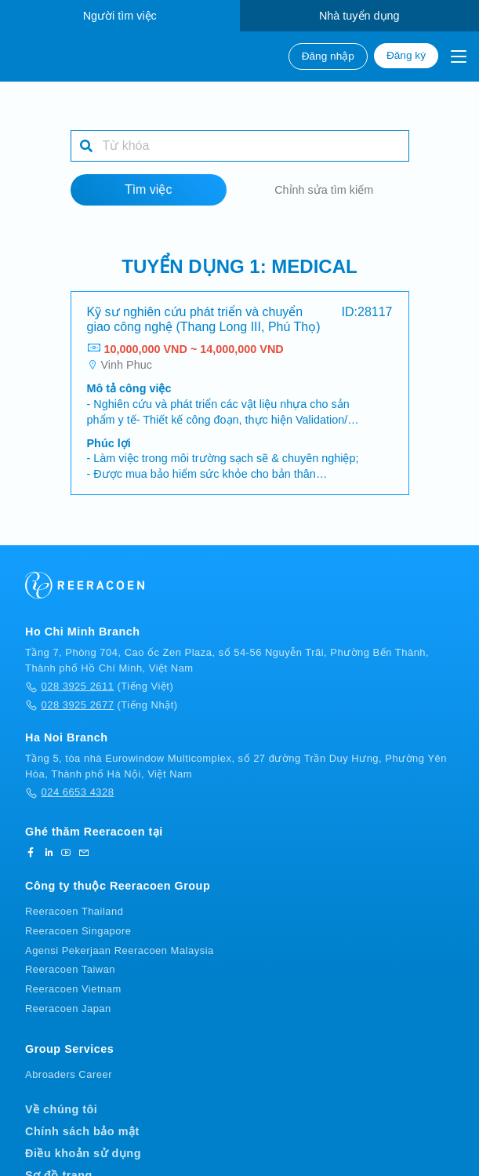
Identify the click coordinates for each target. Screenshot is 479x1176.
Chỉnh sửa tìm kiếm (323, 191)
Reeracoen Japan (68, 1010)
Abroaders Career (68, 1075)
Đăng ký (406, 55)
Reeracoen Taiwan (70, 971)
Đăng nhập (328, 56)
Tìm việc (148, 191)
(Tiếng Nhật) (101, 706)
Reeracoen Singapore (78, 932)
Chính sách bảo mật (82, 1133)
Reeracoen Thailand (74, 913)
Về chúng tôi (61, 1111)
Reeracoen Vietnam (73, 990)
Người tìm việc (120, 15)
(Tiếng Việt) (99, 688)
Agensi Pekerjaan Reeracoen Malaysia (119, 951)
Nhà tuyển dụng (359, 15)
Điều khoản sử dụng (83, 1155)
